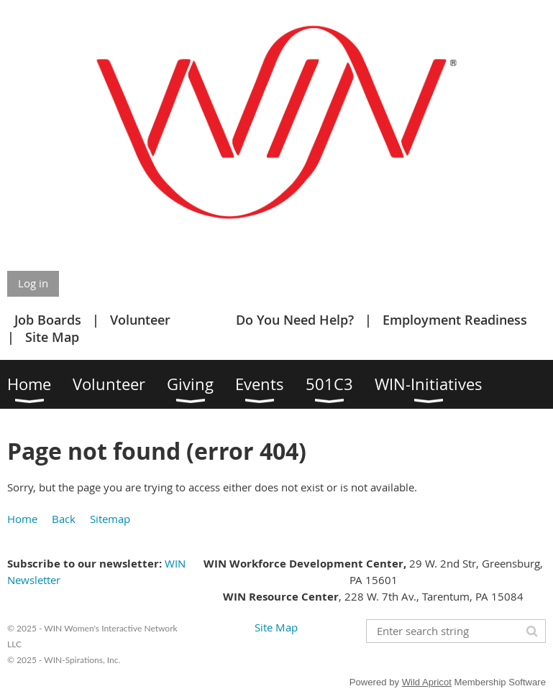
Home (22, 518)
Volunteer (140, 319)
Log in (33, 283)
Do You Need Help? (295, 319)
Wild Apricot (427, 682)
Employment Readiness (455, 319)
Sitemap (110, 518)
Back (64, 518)
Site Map (52, 337)
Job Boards (47, 319)
